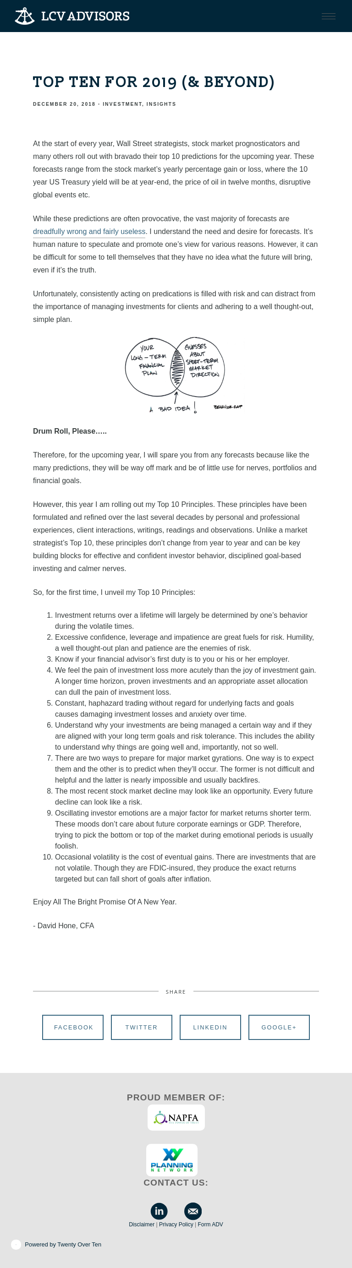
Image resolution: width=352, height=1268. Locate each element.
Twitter (142, 1027)
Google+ (279, 1027)
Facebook (74, 1027)
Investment (122, 104)
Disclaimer (141, 1224)
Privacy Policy (176, 1224)
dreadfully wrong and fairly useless (89, 231)
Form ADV (210, 1224)
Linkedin (210, 1027)
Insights (161, 104)
